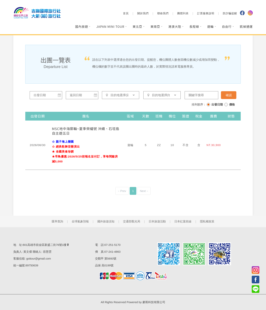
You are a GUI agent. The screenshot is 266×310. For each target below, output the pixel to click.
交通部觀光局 (131, 221)
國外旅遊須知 (105, 221)
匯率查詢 (57, 221)
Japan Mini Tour (110, 26)
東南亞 (155, 26)
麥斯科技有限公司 (153, 302)
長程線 (194, 26)
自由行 (227, 26)
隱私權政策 (207, 221)
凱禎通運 (246, 26)
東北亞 (137, 26)
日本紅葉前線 (182, 221)
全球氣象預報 (80, 221)
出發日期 (217, 104)
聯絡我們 (163, 13)
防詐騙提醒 (230, 13)
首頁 (126, 13)
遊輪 (210, 26)
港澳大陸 (174, 26)
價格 (232, 104)
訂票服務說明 (205, 13)
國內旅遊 (81, 26)
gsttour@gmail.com (38, 258)
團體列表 (183, 13)
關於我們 (143, 13)
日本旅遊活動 (157, 221)
